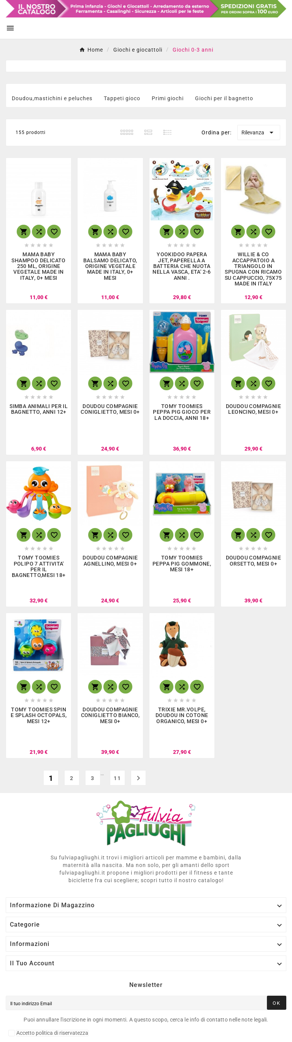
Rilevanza (258, 132)
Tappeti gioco (122, 98)
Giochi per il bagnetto (224, 98)
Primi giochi (168, 98)
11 (117, 778)
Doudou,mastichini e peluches (52, 98)
